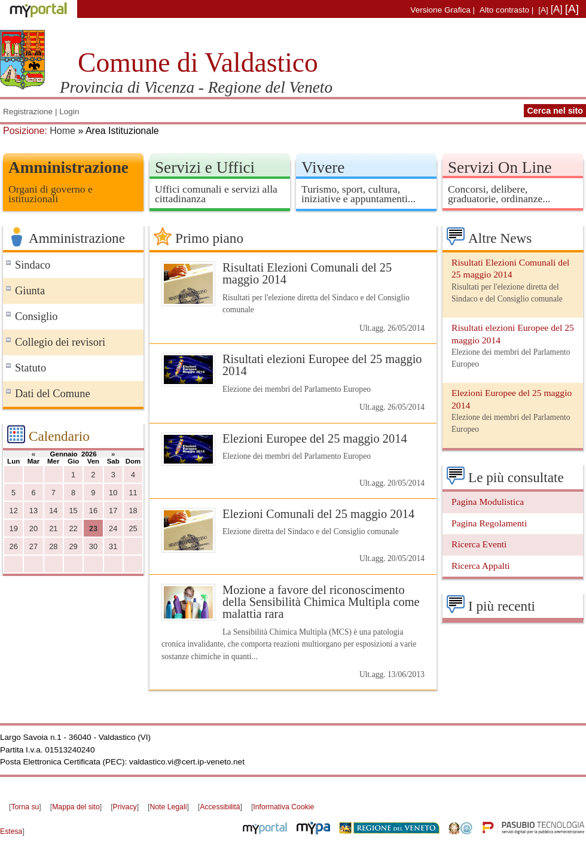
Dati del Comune (52, 394)
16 (93, 510)
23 (93, 528)
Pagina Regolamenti (489, 523)
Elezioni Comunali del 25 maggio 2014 (318, 513)
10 (113, 492)
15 (73, 510)
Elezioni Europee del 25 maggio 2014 (314, 438)
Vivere (322, 167)
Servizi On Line (500, 167)
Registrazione (28, 111)
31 (113, 546)
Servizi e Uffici (205, 167)
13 (33, 510)
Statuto (30, 368)
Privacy (125, 807)
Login (69, 111)
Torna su (25, 807)
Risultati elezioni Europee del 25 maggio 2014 (322, 364)
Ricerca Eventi (478, 544)
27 (33, 546)
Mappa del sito (76, 807)
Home (62, 131)
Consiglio (36, 316)
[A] (543, 9)
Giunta (30, 291)
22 (73, 528)
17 (113, 510)
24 (113, 528)
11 (133, 492)
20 (33, 528)
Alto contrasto (504, 9)
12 (14, 510)
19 (14, 528)
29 (73, 546)
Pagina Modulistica (487, 501)
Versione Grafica (440, 9)
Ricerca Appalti (480, 565)
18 (133, 510)
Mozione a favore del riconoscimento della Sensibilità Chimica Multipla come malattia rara (321, 602)
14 (53, 510)
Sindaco (32, 265)
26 (14, 546)
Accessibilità (220, 807)
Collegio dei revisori (60, 342)
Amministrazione (68, 167)
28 (53, 546)
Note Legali (168, 807)
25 (133, 528)
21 (53, 528)
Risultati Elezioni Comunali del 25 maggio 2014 (307, 273)
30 (93, 546)
